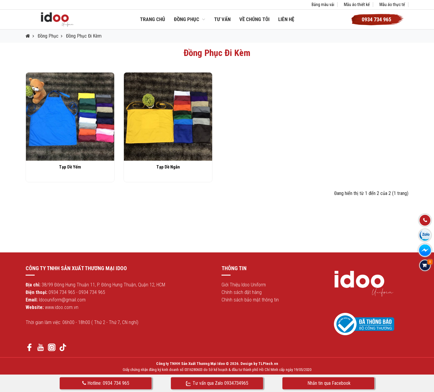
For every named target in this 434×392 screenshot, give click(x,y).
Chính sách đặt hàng (242, 292)
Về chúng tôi (254, 19)
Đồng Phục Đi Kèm (84, 36)
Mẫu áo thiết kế (357, 4)
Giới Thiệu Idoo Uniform (244, 285)
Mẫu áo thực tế (392, 4)
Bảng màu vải (323, 4)
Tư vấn (222, 19)
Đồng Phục (189, 19)
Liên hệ (286, 19)
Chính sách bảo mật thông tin (250, 300)
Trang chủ (152, 19)
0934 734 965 (62, 292)
